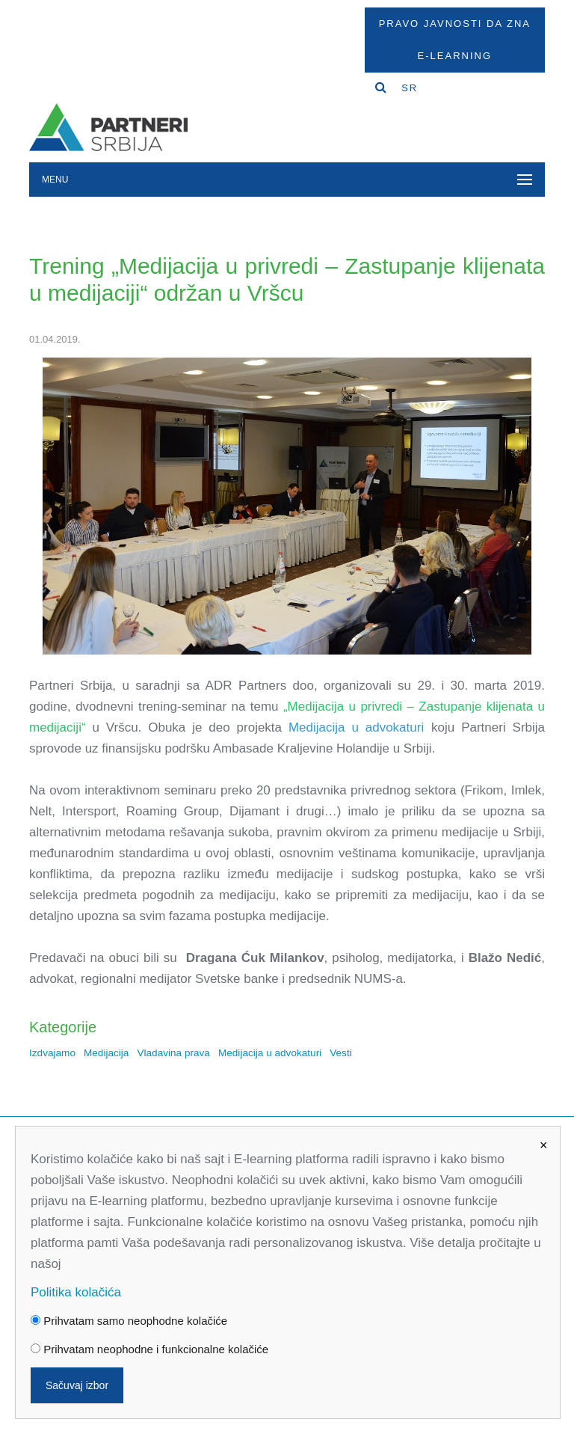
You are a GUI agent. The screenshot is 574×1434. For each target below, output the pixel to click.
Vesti (340, 1052)
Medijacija (106, 1052)
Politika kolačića (76, 1292)
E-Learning (455, 55)
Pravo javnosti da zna (455, 23)
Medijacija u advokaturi (269, 1052)
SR (409, 88)
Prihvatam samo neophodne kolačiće (129, 1320)
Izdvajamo (52, 1052)
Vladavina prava (173, 1052)
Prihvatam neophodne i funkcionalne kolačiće (149, 1349)
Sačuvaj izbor (77, 1385)
